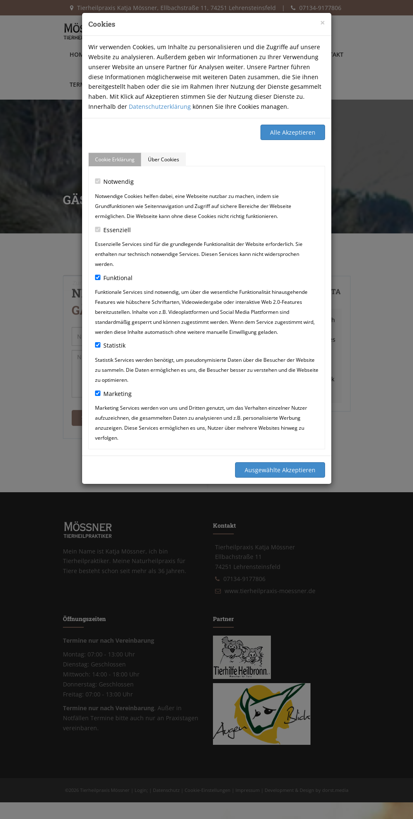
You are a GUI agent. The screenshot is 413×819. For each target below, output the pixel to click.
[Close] (322, 22)
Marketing (113, 394)
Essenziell (113, 230)
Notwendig (114, 181)
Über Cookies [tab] (163, 159)
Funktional (114, 278)
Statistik (110, 345)
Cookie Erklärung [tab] (115, 159)
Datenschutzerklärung (160, 106)
